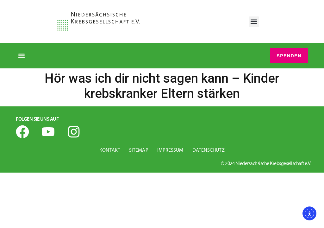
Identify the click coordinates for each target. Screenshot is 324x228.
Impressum (170, 150)
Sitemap (138, 150)
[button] (254, 21)
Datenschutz (208, 150)
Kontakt (109, 150)
